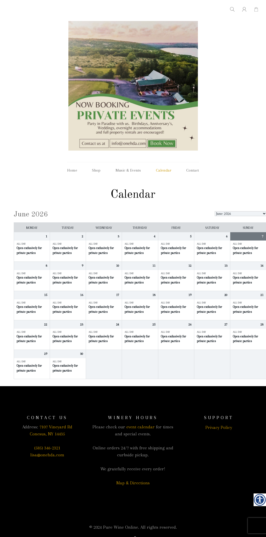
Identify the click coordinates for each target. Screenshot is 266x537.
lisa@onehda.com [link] (47, 454)
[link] (260, 499)
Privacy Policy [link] (218, 427)
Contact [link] (192, 170)
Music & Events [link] (128, 170)
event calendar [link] (140, 426)
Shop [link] (96, 170)
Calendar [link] (163, 170)
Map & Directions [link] (133, 482)
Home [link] (72, 170)
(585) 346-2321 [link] (47, 447)
